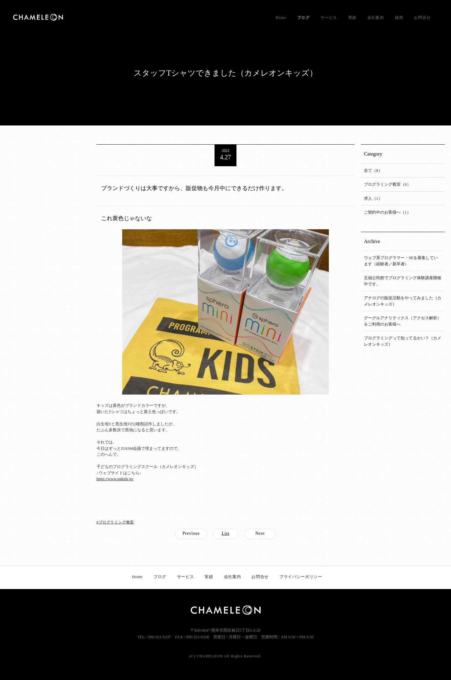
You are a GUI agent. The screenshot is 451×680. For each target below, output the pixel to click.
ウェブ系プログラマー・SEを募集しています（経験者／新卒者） (401, 260)
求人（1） (373, 198)
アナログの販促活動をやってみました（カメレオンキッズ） (402, 300)
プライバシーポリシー (300, 576)
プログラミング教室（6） (387, 184)
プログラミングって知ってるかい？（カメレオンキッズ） (402, 341)
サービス (329, 17)
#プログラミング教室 (115, 522)
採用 (399, 17)
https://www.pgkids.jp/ (114, 478)
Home (281, 17)
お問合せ (422, 17)
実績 (352, 17)
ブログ (303, 17)
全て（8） (373, 170)
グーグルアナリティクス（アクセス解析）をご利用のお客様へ (402, 321)
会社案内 (375, 17)
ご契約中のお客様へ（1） (387, 212)
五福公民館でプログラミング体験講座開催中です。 (402, 280)
